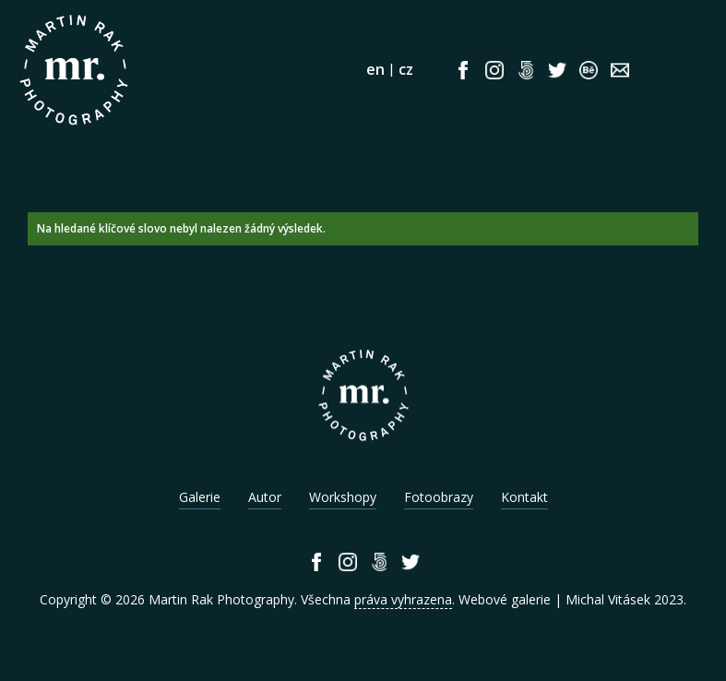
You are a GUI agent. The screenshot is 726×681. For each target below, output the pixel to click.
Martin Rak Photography (221, 599)
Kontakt (524, 497)
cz (406, 69)
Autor (264, 497)
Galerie (199, 497)
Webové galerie (504, 599)
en (375, 69)
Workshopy (342, 497)
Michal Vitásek (607, 599)
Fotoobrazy (438, 497)
